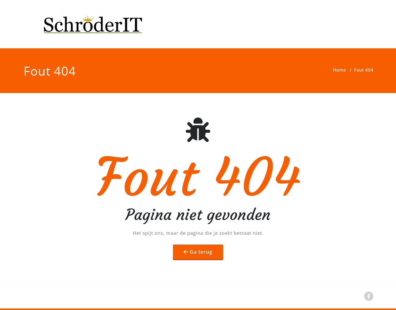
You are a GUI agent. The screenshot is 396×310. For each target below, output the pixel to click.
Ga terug (201, 251)
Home (339, 70)
